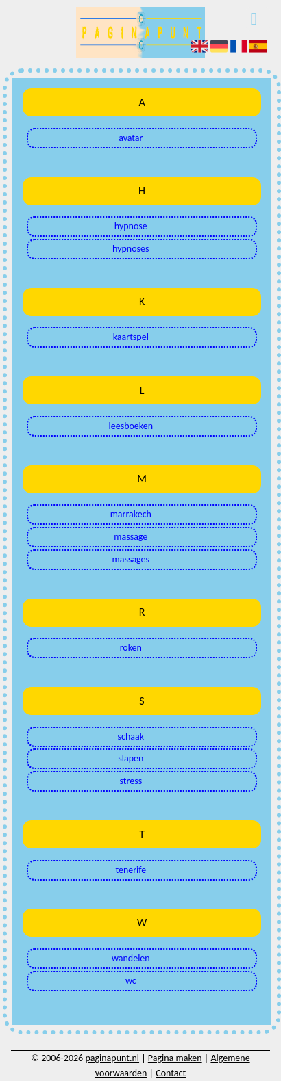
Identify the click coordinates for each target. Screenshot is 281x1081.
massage (130, 537)
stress (130, 781)
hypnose (130, 226)
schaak (131, 736)
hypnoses (130, 249)
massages (130, 559)
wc (130, 981)
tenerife (130, 870)
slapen (130, 758)
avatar (131, 138)
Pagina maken (175, 1058)
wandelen (131, 958)
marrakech (130, 514)
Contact (171, 1073)
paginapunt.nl (112, 1058)
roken (131, 647)
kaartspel (131, 337)
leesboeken (131, 426)
